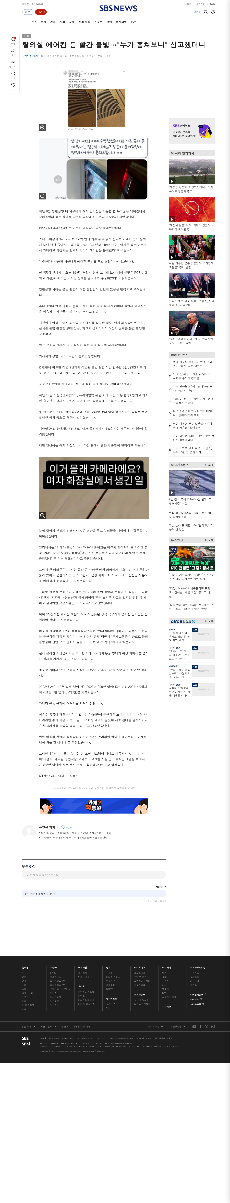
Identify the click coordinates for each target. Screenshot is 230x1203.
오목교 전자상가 (142, 1003)
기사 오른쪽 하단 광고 (191, 732)
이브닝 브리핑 (85, 976)
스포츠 (98, 22)
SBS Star (196, 999)
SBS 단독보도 (113, 976)
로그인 (188, 3)
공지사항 (166, 1006)
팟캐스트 (194, 976)
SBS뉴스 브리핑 (86, 999)
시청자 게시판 (169, 997)
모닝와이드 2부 (57, 984)
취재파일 (121, 22)
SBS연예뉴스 (198, 994)
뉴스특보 (54, 1005)
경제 (53, 22)
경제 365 (110, 984)
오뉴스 (53, 993)
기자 (164, 984)
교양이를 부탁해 (142, 980)
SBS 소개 (29, 1027)
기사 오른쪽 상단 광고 (191, 88)
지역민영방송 (177, 1027)
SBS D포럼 (197, 1004)
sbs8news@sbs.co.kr (123, 1038)
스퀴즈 (193, 984)
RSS (164, 993)
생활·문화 (84, 22)
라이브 (165, 980)
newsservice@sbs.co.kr (121, 1043)
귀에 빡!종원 (140, 976)
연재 (108, 966)
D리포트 (110, 989)
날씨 (164, 972)
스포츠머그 (139, 972)
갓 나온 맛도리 (141, 999)
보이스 (81, 995)
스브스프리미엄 (197, 966)
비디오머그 (139, 966)
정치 (43, 22)
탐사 (108, 1007)
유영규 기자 (48, 827)
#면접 (197, 12)
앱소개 (165, 989)
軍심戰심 (82, 972)
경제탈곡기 (174, 666)
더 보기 (208, 464)
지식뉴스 (194, 972)
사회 (62, 22)
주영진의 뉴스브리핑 (60, 989)
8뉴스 (33, 22)
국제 (72, 22)
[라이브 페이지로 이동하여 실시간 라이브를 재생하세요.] (41, 12)
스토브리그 (139, 984)
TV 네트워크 (28, 1005)
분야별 (25, 966)
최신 (24, 972)
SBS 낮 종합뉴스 (86, 1003)
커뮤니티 (194, 980)
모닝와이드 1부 (57, 980)
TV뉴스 (135, 22)
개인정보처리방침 (82, 1026)
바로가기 (166, 966)
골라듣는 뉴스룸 (86, 991)
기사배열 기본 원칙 (153, 1046)
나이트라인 (55, 997)
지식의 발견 (174, 647)
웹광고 (65, 1026)
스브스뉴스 (139, 993)
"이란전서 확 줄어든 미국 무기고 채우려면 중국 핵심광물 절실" (74, 837)
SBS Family (155, 1027)
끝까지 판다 (112, 1003)
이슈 (24, 1009)
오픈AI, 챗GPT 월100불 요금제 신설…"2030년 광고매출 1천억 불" (76, 832)
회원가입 (201, 3)
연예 (109, 22)
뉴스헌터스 (55, 976)
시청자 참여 (48, 1027)
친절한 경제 (112, 980)
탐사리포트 (111, 997)
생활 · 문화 (27, 993)
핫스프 (172, 629)
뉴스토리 (54, 1001)
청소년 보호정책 (171, 1046)
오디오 (81, 985)
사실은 (109, 972)
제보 (164, 976)
